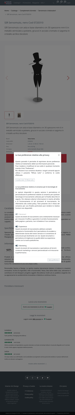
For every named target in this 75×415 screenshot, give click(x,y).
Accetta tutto (20, 180)
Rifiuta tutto (30, 180)
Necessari (22, 214)
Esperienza (23, 226)
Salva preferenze (53, 260)
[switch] (16, 226)
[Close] (58, 155)
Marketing (22, 246)
